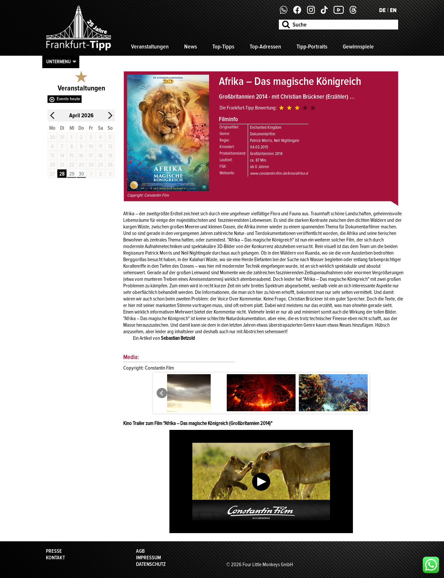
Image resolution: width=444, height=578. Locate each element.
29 (71, 174)
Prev (162, 393)
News (190, 46)
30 (81, 174)
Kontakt (55, 557)
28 (62, 174)
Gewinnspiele (358, 46)
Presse (54, 551)
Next (360, 393)
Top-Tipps (223, 46)
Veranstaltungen (150, 46)
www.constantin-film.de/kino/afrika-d (279, 173)
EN (393, 10)
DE (382, 10)
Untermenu (58, 62)
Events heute (68, 99)
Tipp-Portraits (312, 46)
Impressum (148, 557)
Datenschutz (151, 564)
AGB (140, 551)
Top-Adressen (265, 46)
